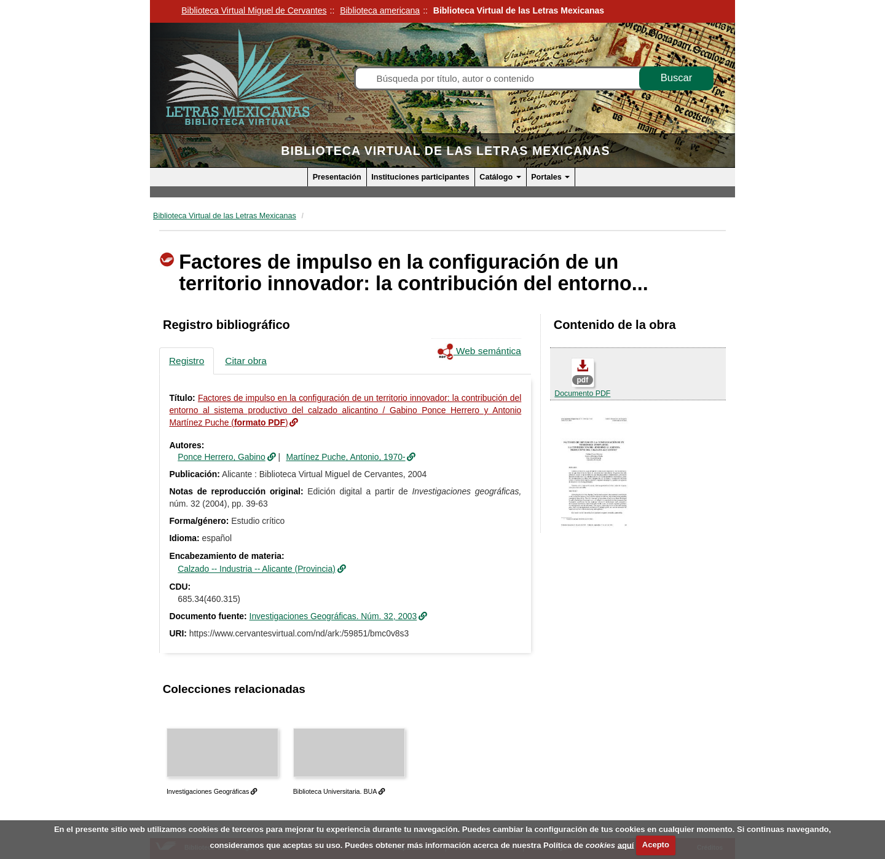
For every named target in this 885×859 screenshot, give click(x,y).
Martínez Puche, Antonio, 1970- (345, 457)
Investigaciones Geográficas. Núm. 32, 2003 (333, 616)
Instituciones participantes (420, 177)
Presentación (337, 177)
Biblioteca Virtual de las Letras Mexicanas (445, 150)
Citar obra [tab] (246, 360)
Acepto (655, 844)
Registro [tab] (186, 360)
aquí (626, 844)
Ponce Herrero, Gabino (222, 457)
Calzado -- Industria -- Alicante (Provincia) (257, 569)
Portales (550, 177)
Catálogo (500, 177)
